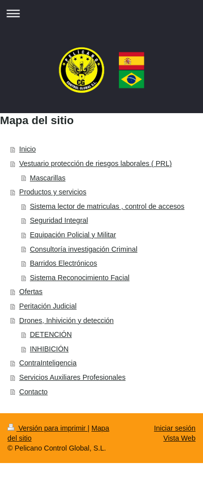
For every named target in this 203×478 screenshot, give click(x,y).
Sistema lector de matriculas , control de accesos (107, 206)
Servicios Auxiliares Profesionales (72, 377)
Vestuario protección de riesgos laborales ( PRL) (95, 163)
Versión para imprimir (47, 428)
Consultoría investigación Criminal (83, 249)
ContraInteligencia (48, 363)
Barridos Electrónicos (63, 263)
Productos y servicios (53, 192)
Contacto (33, 392)
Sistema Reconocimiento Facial (79, 278)
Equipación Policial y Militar (73, 235)
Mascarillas (48, 178)
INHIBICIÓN (49, 349)
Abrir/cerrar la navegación (101, 13)
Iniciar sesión (175, 428)
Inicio (27, 149)
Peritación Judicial (48, 306)
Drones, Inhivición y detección (66, 320)
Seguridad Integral (59, 220)
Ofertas (31, 292)
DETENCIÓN (51, 334)
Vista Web (179, 438)
